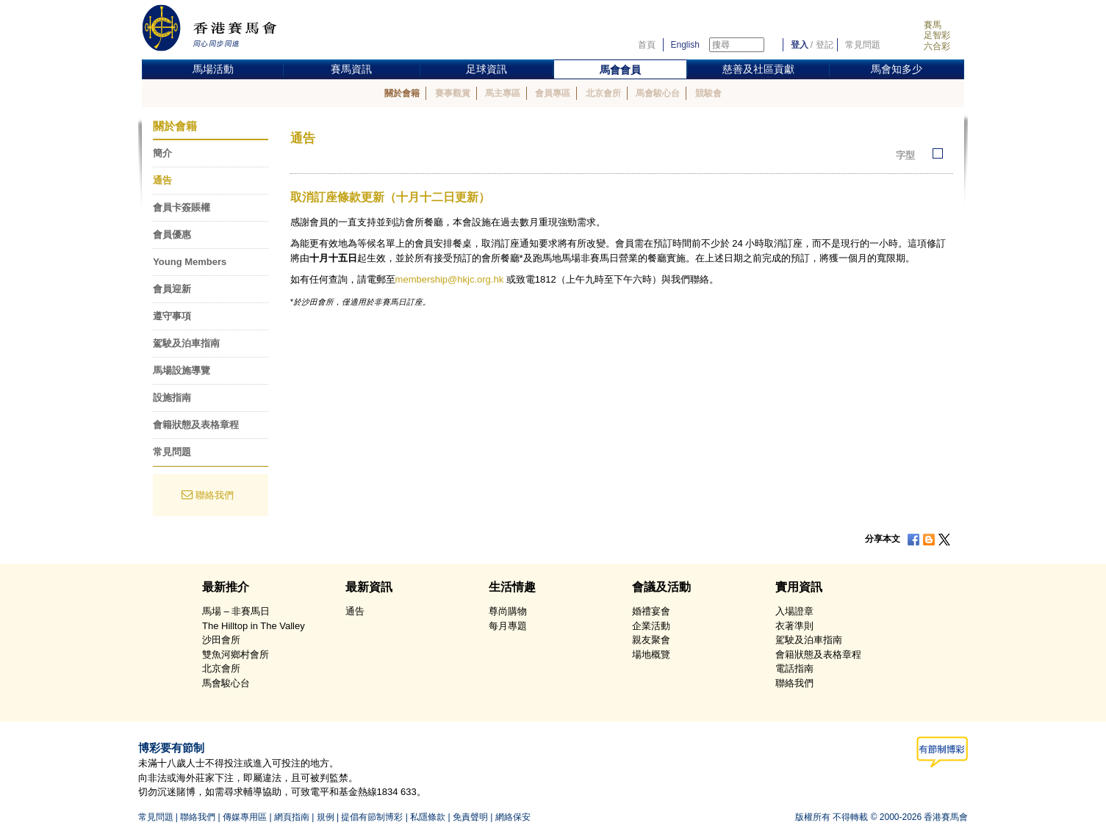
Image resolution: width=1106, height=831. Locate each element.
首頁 (647, 45)
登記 (824, 45)
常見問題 (862, 45)
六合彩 (937, 46)
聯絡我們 (214, 495)
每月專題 (508, 625)
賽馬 (932, 25)
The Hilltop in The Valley (253, 625)
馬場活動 (213, 69)
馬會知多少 (896, 69)
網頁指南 (291, 817)
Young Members (189, 261)
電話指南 (794, 668)
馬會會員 (620, 70)
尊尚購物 (508, 611)
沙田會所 (221, 639)
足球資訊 (486, 69)
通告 (162, 180)
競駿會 (708, 93)
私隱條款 (427, 817)
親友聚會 (651, 639)
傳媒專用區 (245, 817)
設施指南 (172, 397)
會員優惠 (172, 234)
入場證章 (794, 611)
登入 (799, 45)
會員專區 (552, 93)
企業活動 (651, 625)
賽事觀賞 (452, 93)
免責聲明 (470, 817)
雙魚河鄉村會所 (235, 654)
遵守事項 (172, 316)
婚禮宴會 (651, 611)
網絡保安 (513, 817)
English (685, 45)
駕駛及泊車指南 (186, 343)
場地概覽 (651, 654)
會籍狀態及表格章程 (196, 424)
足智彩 (937, 35)
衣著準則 (794, 625)
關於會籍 (402, 93)
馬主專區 (502, 93)
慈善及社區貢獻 (758, 69)
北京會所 (603, 93)
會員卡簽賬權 (181, 207)
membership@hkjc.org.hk (449, 279)
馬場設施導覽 (181, 370)
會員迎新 (172, 288)
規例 (325, 817)
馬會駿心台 (658, 93)
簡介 (162, 153)
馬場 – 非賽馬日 (236, 611)
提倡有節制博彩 (372, 817)
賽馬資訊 (351, 69)
